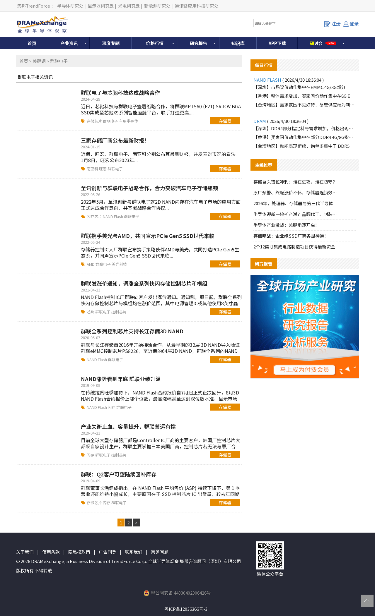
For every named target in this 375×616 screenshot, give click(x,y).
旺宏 (103, 168)
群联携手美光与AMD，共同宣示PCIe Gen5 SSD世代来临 (147, 235)
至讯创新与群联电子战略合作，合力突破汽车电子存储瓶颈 (149, 188)
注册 (332, 23)
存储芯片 (95, 121)
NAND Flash (113, 216)
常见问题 (159, 552)
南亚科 (93, 168)
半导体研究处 (70, 6)
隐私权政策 (79, 552)
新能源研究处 (157, 6)
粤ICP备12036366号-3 (185, 609)
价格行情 (154, 43)
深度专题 (111, 43)
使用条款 (51, 552)
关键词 (39, 61)
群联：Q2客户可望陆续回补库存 (118, 474)
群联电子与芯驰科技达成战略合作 (120, 92)
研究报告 (198, 43)
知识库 (238, 43)
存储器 (225, 121)
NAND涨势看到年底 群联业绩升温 (121, 378)
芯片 (91, 312)
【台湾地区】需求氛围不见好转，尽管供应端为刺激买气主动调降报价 (304, 105)
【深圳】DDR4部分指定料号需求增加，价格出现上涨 (304, 128)
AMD (91, 264)
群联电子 (111, 121)
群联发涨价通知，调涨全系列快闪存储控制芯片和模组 (144, 283)
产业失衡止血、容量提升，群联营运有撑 (128, 426)
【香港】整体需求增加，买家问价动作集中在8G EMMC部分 (304, 96)
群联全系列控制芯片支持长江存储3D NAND (132, 331)
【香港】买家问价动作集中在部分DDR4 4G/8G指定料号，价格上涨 (304, 137)
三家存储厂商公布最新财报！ (115, 140)
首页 (32, 43)
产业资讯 (69, 43)
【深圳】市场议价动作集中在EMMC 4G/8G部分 (299, 87)
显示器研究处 (101, 6)
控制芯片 (119, 312)
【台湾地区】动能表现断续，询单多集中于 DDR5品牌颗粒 (304, 146)
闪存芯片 (95, 216)
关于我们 (25, 552)
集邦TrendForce (33, 6)
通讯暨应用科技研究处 (197, 6)
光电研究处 (129, 6)
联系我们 (133, 552)
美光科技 (119, 264)
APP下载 (277, 43)
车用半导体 (128, 121)
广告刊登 (107, 552)
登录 (351, 23)
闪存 (112, 407)
